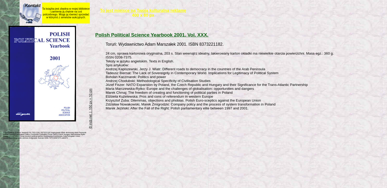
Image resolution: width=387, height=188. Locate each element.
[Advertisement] (220, 123)
